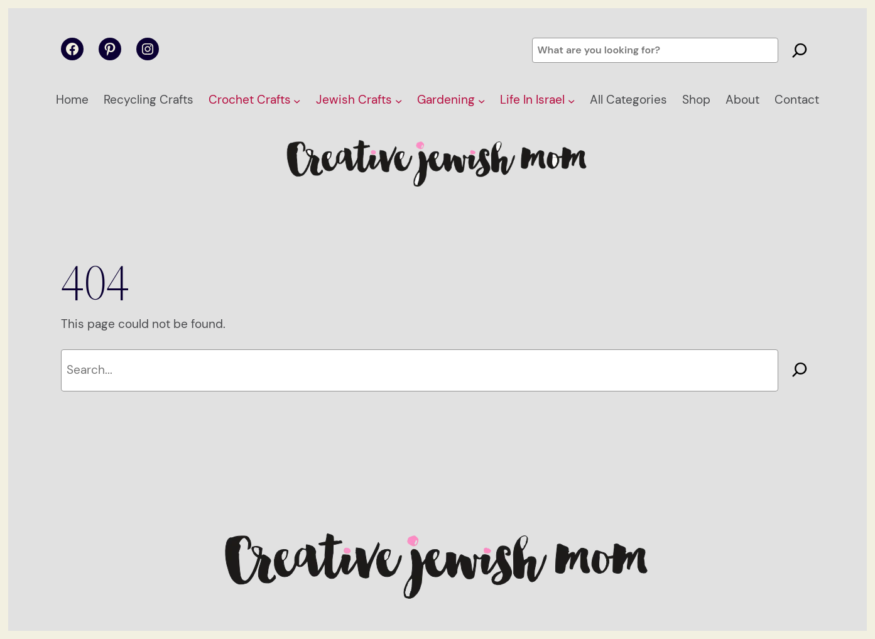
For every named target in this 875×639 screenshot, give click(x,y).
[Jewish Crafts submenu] (398, 100)
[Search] (800, 50)
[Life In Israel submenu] (571, 100)
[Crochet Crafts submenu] (296, 100)
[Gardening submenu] (481, 100)
